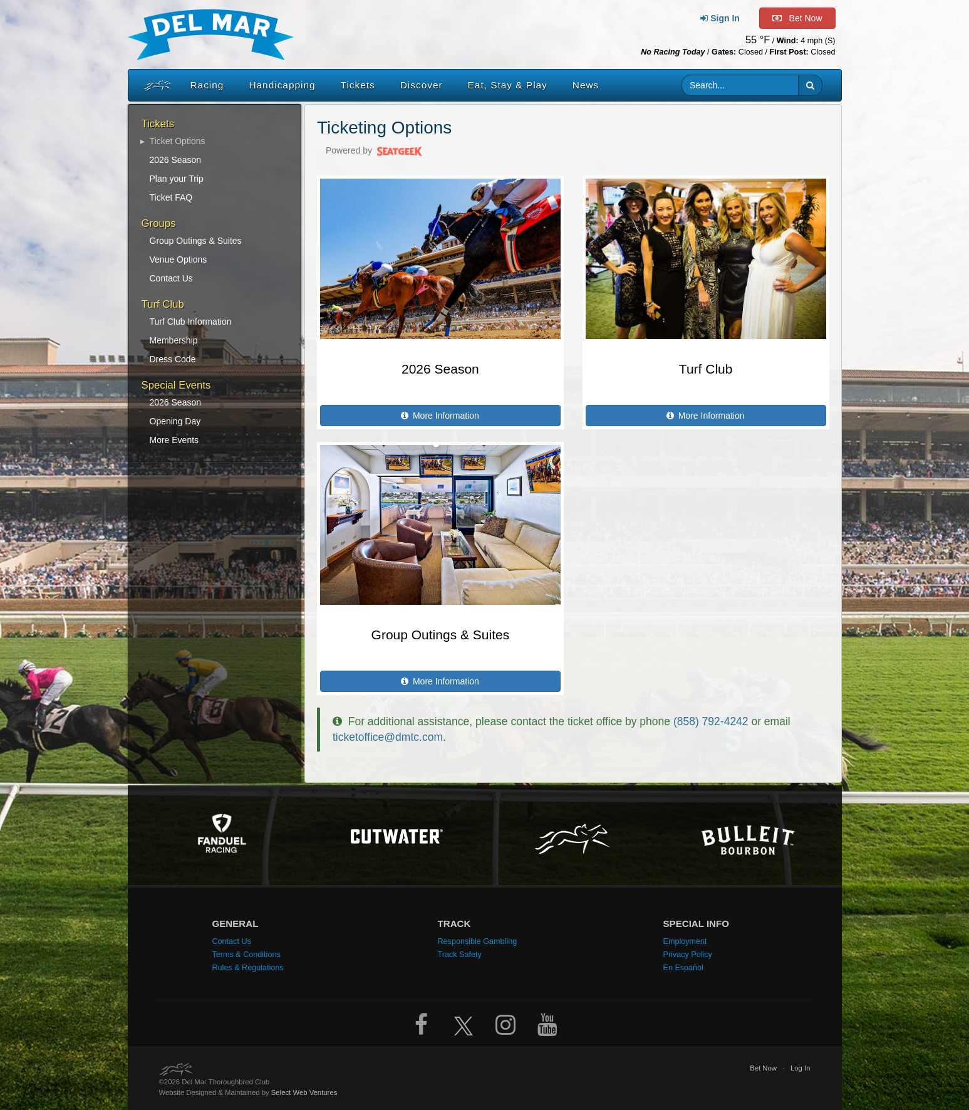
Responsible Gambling (477, 941)
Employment (685, 941)
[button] (810, 85)
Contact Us (171, 278)
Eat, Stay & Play (507, 85)
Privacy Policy (687, 954)
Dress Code (173, 359)
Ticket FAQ (171, 197)
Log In (800, 1068)
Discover (421, 85)
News (586, 85)
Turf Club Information (191, 322)
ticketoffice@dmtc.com (388, 737)
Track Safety (460, 954)
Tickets (358, 85)
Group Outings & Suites (196, 241)
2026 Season (176, 160)
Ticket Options (177, 141)
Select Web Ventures (304, 1092)
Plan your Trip (177, 179)
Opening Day (175, 421)
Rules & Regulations (248, 967)
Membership (174, 340)
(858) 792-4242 (711, 721)
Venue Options (178, 259)
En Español (683, 967)
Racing (207, 85)
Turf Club (706, 369)
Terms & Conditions (246, 954)
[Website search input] (740, 85)
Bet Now (763, 1068)
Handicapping (282, 85)
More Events (174, 440)
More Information (440, 416)
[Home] (154, 85)
